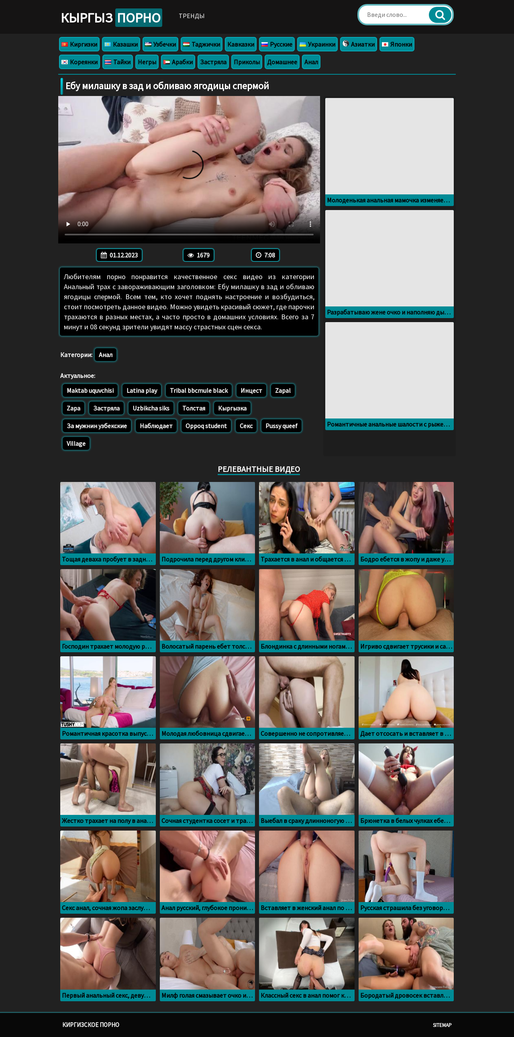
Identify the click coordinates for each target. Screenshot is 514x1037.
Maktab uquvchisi (90, 390)
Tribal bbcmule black (199, 390)
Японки (397, 44)
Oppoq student (206, 426)
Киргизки (79, 44)
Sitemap (442, 1025)
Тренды (192, 16)
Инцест (251, 390)
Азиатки (359, 44)
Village (76, 443)
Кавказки (240, 44)
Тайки (118, 62)
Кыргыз (111, 17)
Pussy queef (281, 426)
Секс (246, 426)
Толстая (193, 408)
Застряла (213, 62)
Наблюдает (156, 426)
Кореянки (79, 62)
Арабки (178, 62)
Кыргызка (232, 408)
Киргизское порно (90, 1025)
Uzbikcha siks (151, 408)
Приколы (247, 62)
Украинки (317, 44)
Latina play (141, 390)
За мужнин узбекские (97, 426)
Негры (147, 62)
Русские (276, 44)
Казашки (121, 44)
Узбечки (160, 44)
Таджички (201, 44)
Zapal (283, 390)
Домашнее (282, 62)
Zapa (73, 408)
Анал (311, 62)
